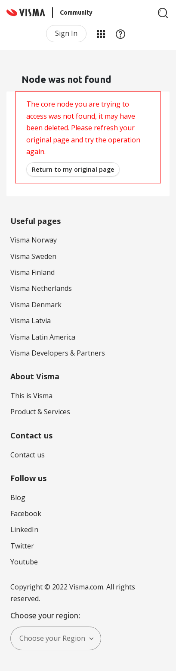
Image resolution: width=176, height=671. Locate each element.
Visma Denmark (36, 304)
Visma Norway (33, 240)
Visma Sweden (33, 256)
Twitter (22, 546)
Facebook (25, 513)
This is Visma (31, 395)
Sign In (66, 33)
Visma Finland (32, 272)
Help (120, 34)
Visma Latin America (42, 337)
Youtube (24, 562)
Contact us (27, 455)
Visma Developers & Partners (57, 353)
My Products (101, 34)
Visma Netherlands (41, 288)
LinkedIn (24, 529)
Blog (17, 497)
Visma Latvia (30, 320)
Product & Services (40, 411)
